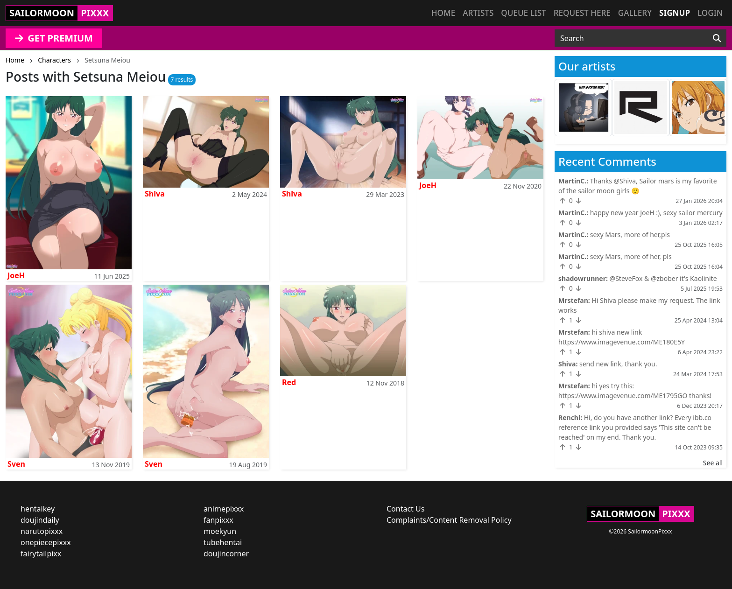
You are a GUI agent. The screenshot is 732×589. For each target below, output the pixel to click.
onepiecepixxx (46, 542)
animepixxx (224, 509)
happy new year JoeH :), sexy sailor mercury (656, 212)
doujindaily (40, 520)
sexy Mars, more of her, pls (631, 256)
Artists (478, 12)
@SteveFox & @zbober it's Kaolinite (663, 278)
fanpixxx (218, 520)
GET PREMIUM (54, 38)
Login (710, 12)
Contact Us (405, 509)
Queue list (523, 12)
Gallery (635, 12)
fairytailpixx (41, 553)
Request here (582, 12)
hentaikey (38, 509)
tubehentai (223, 542)
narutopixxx (42, 531)
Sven (16, 464)
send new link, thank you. (618, 363)
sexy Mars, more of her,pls (630, 234)
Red (289, 382)
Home (443, 12)
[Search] (716, 38)
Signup (674, 12)
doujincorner (226, 553)
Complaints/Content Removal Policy (449, 520)
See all (713, 462)
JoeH (16, 275)
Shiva (155, 194)
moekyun (220, 531)
